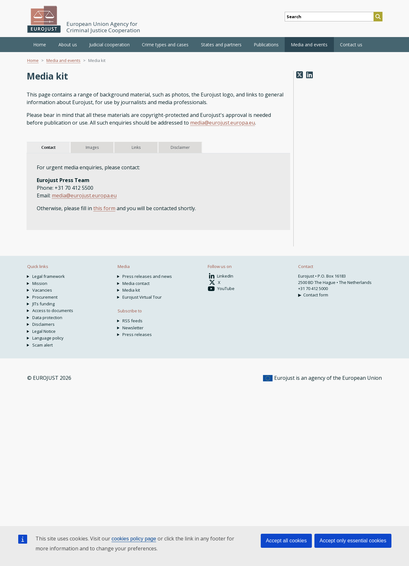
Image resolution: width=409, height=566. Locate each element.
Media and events (63, 60)
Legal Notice (44, 331)
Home (39, 45)
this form (104, 208)
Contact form (315, 295)
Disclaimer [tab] (180, 147)
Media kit (131, 290)
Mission (39, 283)
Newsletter (132, 328)
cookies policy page (134, 538)
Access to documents (52, 310)
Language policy (48, 338)
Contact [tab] (48, 147)
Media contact (136, 283)
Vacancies (42, 290)
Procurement (45, 297)
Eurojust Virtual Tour (142, 297)
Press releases (137, 334)
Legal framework (48, 276)
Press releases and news (147, 276)
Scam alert (42, 345)
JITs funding (43, 304)
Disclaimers (43, 324)
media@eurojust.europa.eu (222, 122)
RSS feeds (132, 321)
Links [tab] (136, 147)
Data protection (47, 317)
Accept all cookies (286, 540)
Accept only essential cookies (353, 540)
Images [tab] (92, 147)
